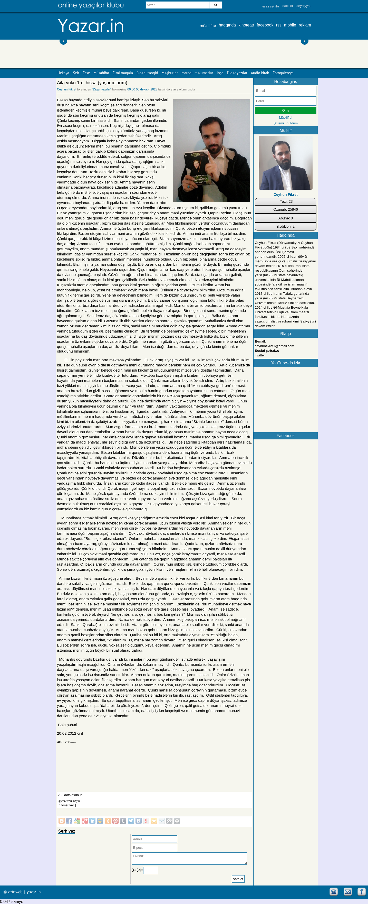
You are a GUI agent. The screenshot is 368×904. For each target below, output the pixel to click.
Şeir (76, 72)
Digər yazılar (237, 72)
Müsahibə (101, 72)
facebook (265, 25)
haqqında (227, 25)
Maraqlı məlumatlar (197, 72)
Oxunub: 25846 (285, 209)
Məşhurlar (170, 72)
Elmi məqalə (123, 72)
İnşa (220, 72)
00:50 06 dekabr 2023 (142, 89)
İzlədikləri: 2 (285, 226)
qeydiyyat (303, 6)
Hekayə (63, 72)
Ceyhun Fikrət (66, 89)
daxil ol (288, 6)
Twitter (260, 355)
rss (279, 25)
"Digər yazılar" (101, 89)
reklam (305, 25)
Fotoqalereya (283, 72)
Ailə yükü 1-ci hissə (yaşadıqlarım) (92, 82)
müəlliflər (208, 26)
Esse (86, 72)
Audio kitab (260, 72)
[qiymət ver (66, 805)
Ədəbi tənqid (147, 72)
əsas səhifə (270, 6)
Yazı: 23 (286, 201)
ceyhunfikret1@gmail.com (274, 346)
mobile (290, 25)
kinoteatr (246, 25)
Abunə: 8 (285, 218)
